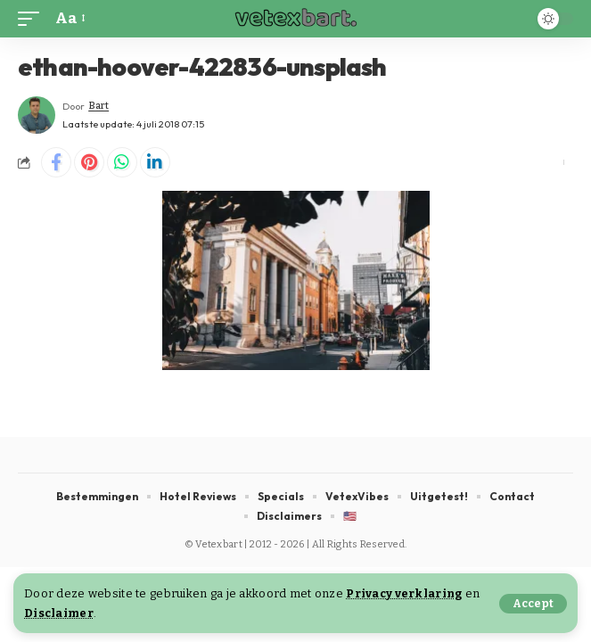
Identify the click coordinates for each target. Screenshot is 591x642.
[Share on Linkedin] (155, 162)
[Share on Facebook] (56, 162)
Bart (98, 105)
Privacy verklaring (404, 593)
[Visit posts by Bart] (36, 115)
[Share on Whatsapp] (122, 162)
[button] (533, 603)
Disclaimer (59, 613)
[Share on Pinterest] (89, 162)
